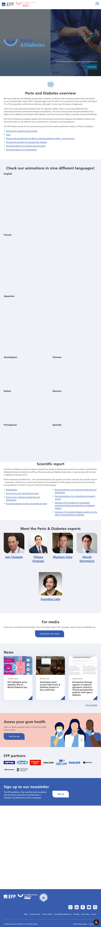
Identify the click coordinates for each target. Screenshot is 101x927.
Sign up (60, 794)
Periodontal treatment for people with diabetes (26, 142)
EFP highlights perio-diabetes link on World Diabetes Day (17, 685)
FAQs (8, 134)
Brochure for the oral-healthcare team (22, 493)
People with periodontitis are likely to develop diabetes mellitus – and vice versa (40, 138)
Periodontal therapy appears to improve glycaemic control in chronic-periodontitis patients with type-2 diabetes (82, 688)
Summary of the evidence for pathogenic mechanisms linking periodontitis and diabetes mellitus (75, 505)
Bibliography (11, 489)
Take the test (14, 736)
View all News (91, 705)
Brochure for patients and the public (21, 131)
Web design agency (80, 924)
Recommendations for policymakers (21, 149)
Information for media (49, 633)
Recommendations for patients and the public (26, 146)
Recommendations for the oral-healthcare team (26, 503)
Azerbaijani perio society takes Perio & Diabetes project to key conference (50, 686)
